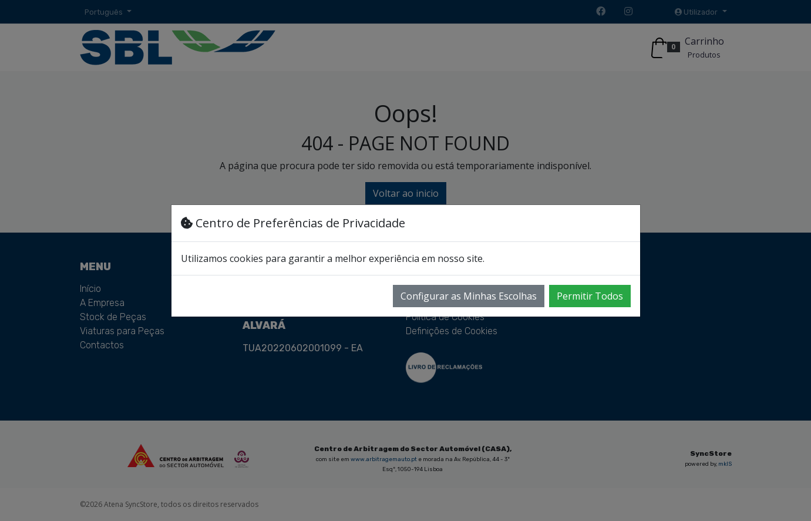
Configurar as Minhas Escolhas (469, 296)
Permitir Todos (590, 296)
